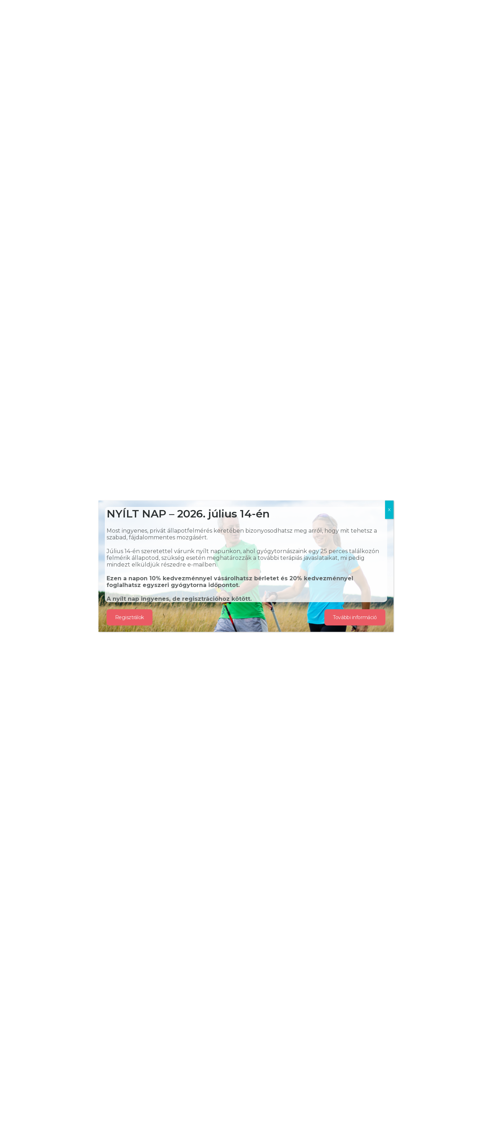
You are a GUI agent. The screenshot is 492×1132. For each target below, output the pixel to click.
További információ (355, 617)
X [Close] (389, 509)
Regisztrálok (129, 617)
